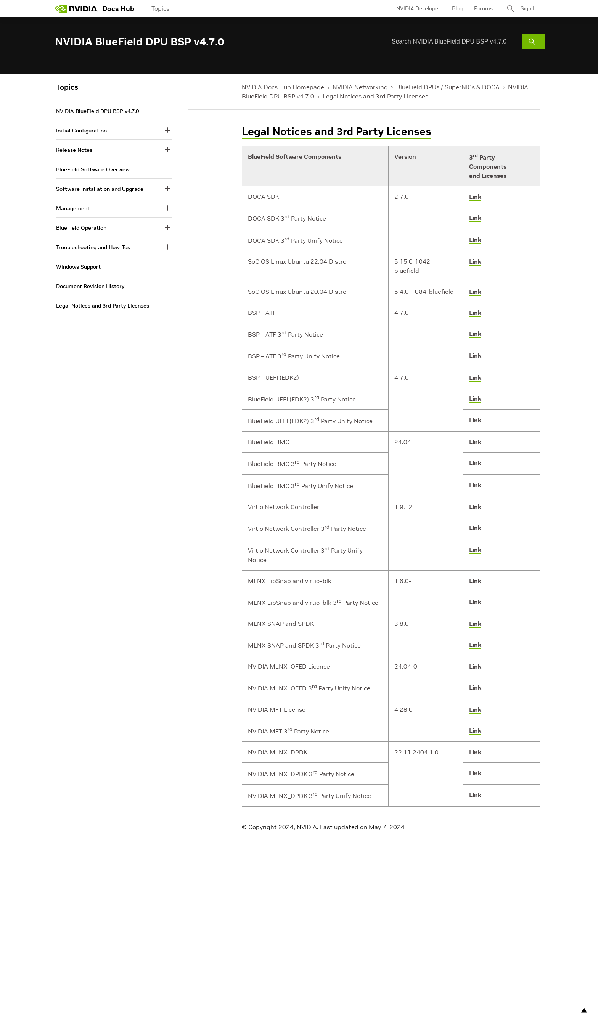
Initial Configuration (81, 130)
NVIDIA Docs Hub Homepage (283, 87)
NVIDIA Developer (418, 8)
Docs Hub (118, 8)
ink (477, 420)
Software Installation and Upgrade (99, 188)
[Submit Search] (533, 41)
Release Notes (74, 150)
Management (73, 208)
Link (475, 196)
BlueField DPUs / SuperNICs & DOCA (448, 87)
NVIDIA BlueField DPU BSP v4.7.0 (97, 111)
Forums (483, 8)
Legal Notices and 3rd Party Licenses (375, 96)
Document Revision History (90, 286)
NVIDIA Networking (360, 87)
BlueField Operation (81, 227)
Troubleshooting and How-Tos (93, 247)
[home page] (76, 8)
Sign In (529, 8)
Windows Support (78, 266)
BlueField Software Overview (93, 169)
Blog (457, 8)
